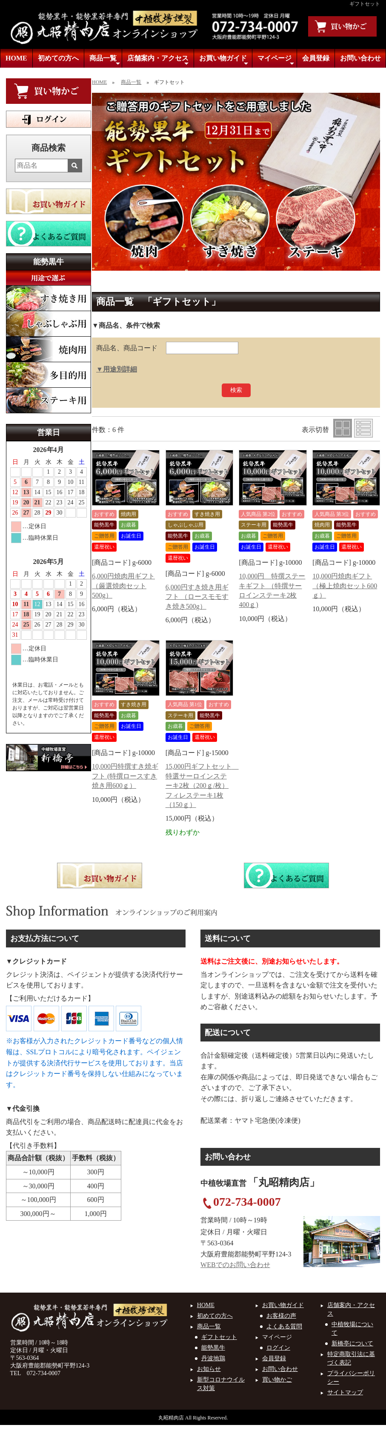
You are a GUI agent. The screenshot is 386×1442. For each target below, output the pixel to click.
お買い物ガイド (223, 60)
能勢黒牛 (213, 1348)
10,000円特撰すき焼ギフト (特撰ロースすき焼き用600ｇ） (125, 776)
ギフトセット (219, 1337)
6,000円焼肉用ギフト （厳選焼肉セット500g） (123, 585)
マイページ (276, 60)
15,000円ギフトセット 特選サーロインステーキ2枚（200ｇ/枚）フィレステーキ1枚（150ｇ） (202, 785)
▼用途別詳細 (116, 369)
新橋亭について (352, 1343)
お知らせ (209, 1369)
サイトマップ (345, 1392)
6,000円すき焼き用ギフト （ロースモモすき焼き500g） (197, 597)
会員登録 (315, 58)
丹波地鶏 (213, 1358)
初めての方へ (58, 58)
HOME (16, 58)
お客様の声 (281, 1316)
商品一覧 (104, 60)
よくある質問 (284, 1326)
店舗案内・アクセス (158, 60)
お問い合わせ (360, 58)
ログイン (278, 1348)
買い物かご (277, 1379)
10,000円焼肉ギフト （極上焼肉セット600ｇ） (344, 585)
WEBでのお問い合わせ (235, 1264)
